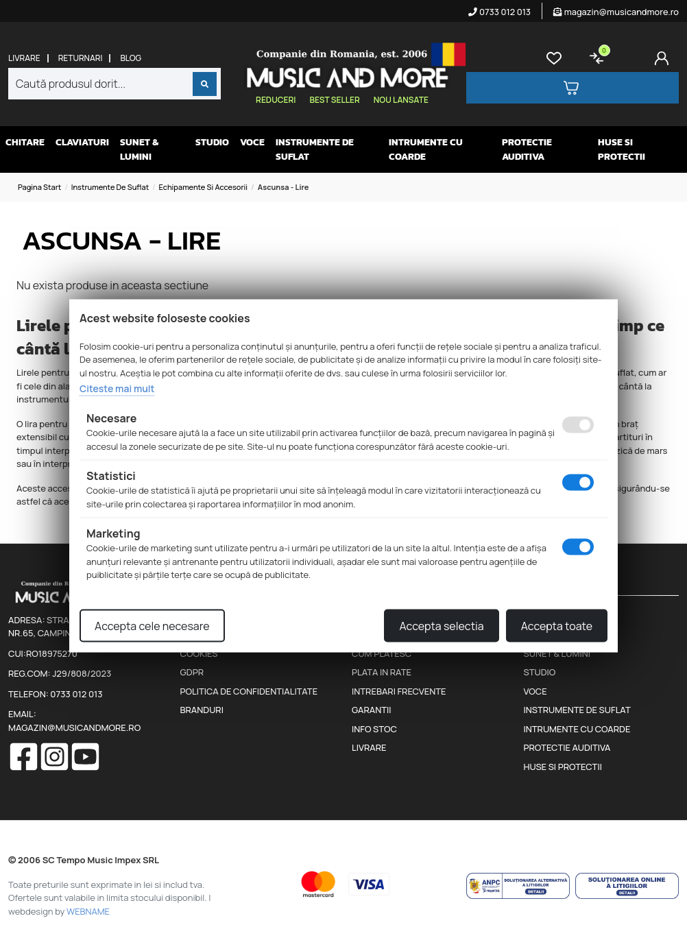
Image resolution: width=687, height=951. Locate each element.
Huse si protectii (621, 149)
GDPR (192, 672)
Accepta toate (556, 625)
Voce (252, 142)
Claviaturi (82, 142)
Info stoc (374, 729)
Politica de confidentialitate (249, 691)
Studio (212, 142)
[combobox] (114, 83)
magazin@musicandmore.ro (616, 11)
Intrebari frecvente (399, 691)
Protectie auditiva (527, 149)
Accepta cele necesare (152, 625)
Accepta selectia (441, 625)
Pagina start (39, 187)
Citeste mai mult (117, 388)
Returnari (80, 58)
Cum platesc (381, 653)
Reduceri (276, 100)
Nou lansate (401, 100)
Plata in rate (381, 672)
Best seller (334, 100)
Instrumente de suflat (315, 149)
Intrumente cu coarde (426, 149)
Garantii (371, 709)
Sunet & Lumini (139, 149)
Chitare (25, 142)
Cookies (199, 653)
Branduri (202, 709)
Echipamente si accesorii (203, 187)
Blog (130, 58)
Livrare (24, 58)
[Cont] (664, 58)
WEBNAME (88, 911)
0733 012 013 (499, 11)
